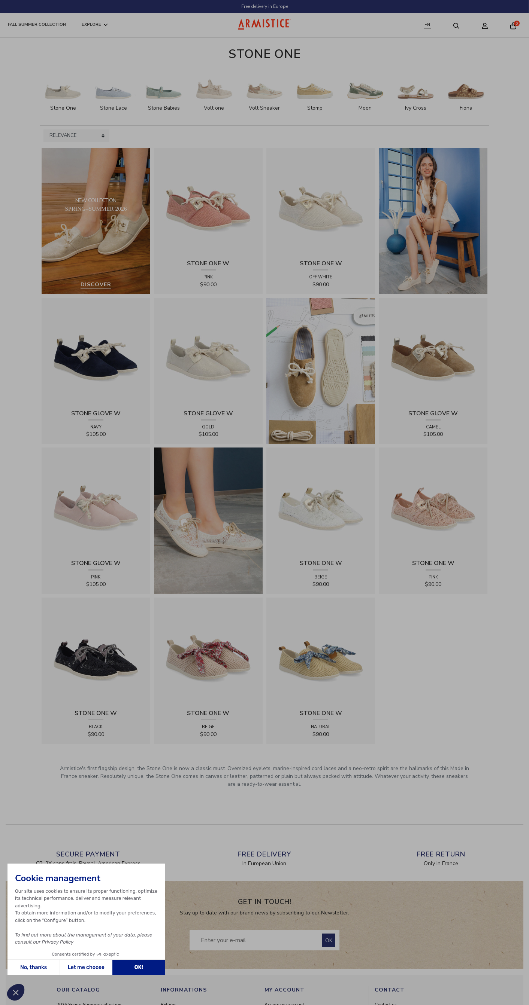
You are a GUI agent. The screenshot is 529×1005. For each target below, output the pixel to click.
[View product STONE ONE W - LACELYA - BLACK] (96, 651)
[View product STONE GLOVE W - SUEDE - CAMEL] (433, 351)
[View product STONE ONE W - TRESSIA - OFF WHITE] (320, 201)
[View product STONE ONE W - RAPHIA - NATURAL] (320, 651)
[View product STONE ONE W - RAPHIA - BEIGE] (208, 651)
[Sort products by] (76, 135)
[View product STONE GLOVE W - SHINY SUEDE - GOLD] (208, 351)
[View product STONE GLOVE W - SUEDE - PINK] (96, 501)
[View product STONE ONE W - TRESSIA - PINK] (208, 201)
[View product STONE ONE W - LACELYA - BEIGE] (320, 501)
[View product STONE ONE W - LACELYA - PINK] (433, 501)
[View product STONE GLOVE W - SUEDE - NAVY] (96, 351)
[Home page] (264, 24)
